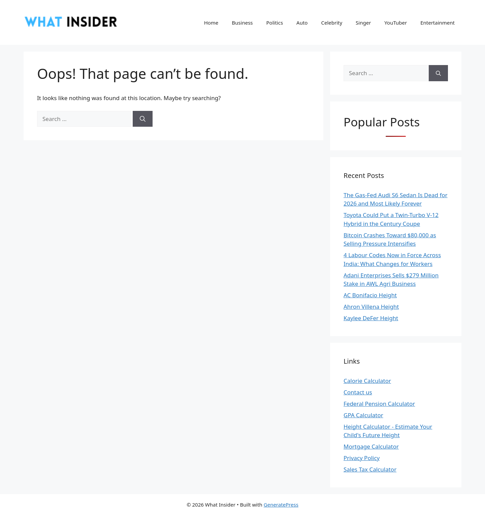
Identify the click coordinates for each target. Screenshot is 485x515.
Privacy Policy (362, 458)
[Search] (143, 119)
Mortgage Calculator (371, 446)
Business (242, 22)
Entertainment (437, 22)
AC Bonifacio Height (370, 295)
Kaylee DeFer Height (371, 318)
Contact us (358, 392)
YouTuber (395, 22)
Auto (302, 22)
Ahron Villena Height (371, 306)
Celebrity (331, 22)
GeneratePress (281, 504)
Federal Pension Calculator (379, 403)
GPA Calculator (363, 415)
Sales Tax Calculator (370, 469)
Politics (274, 22)
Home (211, 22)
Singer (363, 22)
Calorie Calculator (367, 381)
